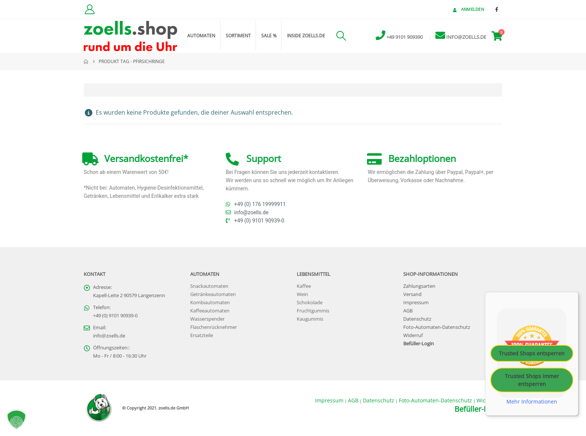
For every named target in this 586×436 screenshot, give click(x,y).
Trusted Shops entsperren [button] (532, 353)
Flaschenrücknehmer (213, 327)
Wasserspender (207, 319)
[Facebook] (496, 9)
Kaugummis (310, 319)
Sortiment (238, 35)
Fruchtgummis (313, 311)
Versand (412, 294)
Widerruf (413, 335)
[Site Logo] (130, 36)
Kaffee (304, 286)
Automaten (201, 35)
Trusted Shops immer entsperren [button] (532, 380)
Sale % (269, 35)
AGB (408, 311)
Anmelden (467, 9)
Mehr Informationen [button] (531, 401)
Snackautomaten (209, 286)
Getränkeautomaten (213, 294)
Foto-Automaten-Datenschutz (436, 327)
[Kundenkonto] (89, 9)
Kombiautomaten (210, 302)
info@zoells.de (109, 336)
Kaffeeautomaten (209, 311)
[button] (341, 36)
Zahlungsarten (419, 286)
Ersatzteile (201, 335)
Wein (302, 294)
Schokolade (310, 302)
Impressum (416, 302)
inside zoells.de (306, 35)
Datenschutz (417, 319)
